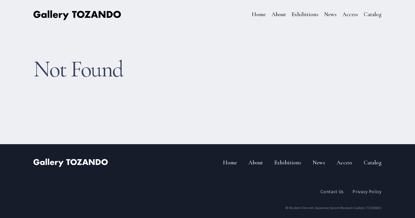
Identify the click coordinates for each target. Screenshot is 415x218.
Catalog (373, 14)
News (330, 14)
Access (350, 14)
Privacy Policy (367, 191)
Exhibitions (305, 14)
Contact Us (332, 191)
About (278, 14)
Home (259, 14)
